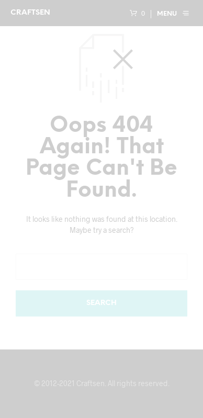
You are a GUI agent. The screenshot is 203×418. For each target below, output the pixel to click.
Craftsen (30, 13)
